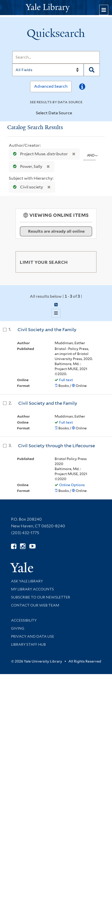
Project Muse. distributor (39, 153)
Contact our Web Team (35, 605)
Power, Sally (26, 166)
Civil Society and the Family (47, 329)
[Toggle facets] (88, 261)
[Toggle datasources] (75, 113)
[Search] (55, 57)
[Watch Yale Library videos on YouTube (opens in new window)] (32, 546)
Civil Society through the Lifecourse (56, 445)
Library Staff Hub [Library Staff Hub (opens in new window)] (28, 644)
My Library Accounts (32, 589)
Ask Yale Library (27, 581)
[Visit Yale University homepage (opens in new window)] (22, 566)
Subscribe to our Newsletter (40, 597)
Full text (66, 380)
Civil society (27, 187)
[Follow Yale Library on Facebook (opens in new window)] (13, 546)
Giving (17, 628)
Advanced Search (51, 86)
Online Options (72, 485)
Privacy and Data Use (32, 636)
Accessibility (24, 620)
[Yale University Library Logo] (56, 7)
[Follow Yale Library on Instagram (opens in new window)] (22, 546)
